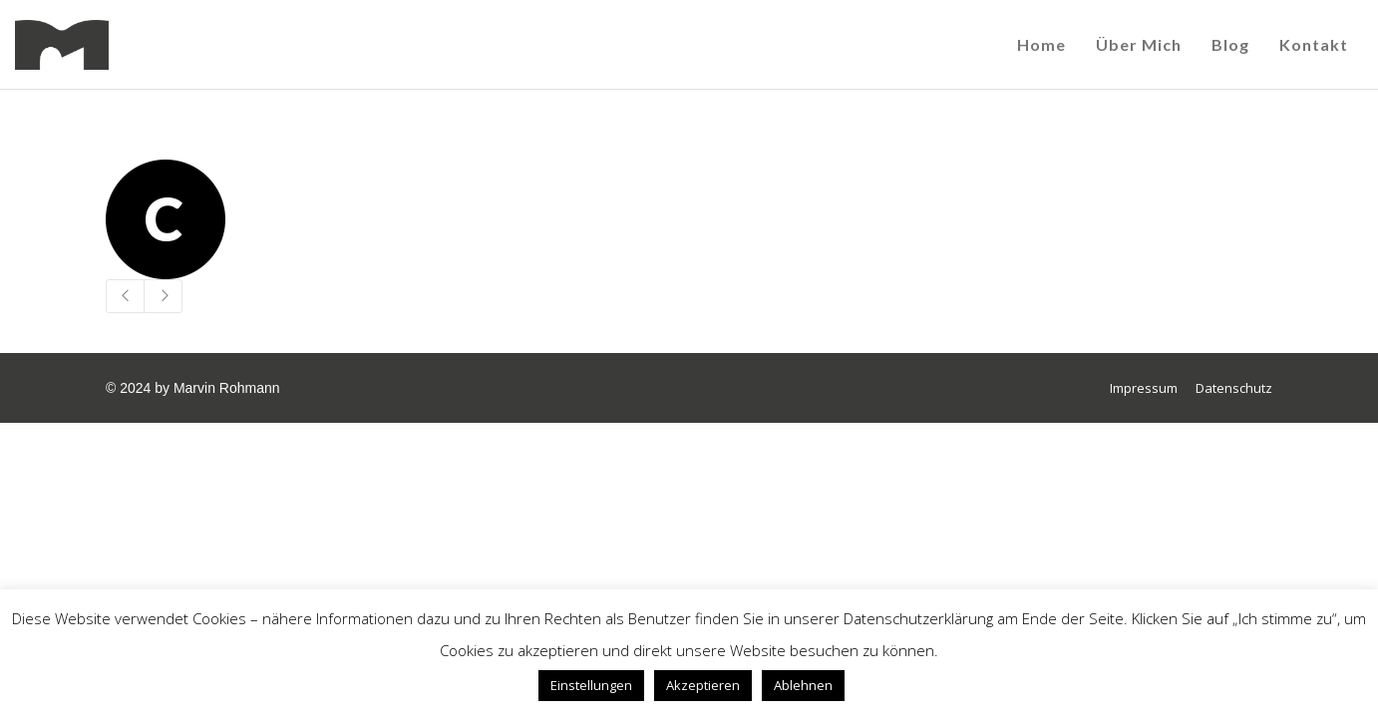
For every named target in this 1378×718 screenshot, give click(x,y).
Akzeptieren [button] (703, 685)
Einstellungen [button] (591, 685)
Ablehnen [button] (803, 685)
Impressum (1144, 388)
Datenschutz (1234, 388)
